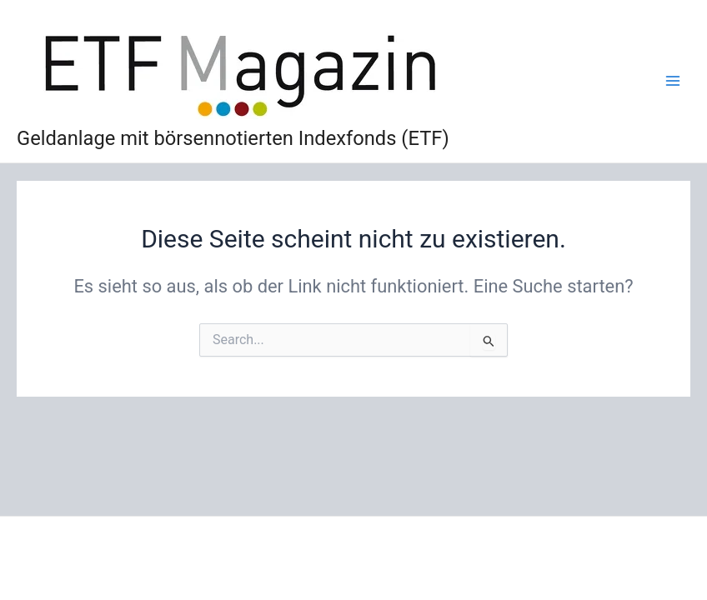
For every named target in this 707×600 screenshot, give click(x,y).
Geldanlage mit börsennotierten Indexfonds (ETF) (233, 138)
